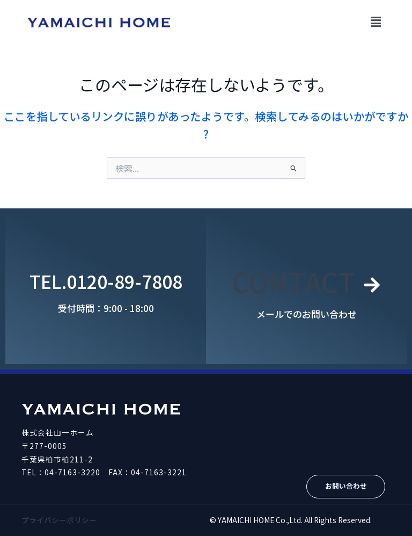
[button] (376, 21)
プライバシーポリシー (59, 520)
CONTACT (293, 281)
